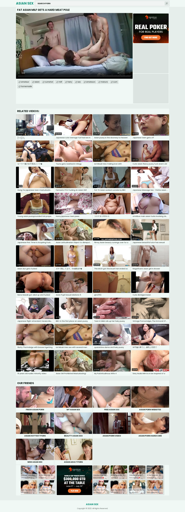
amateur (25, 82)
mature (104, 82)
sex (79, 82)
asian (37, 82)
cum (115, 82)
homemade (26, 86)
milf (60, 82)
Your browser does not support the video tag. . (74, 46)
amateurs (90, 82)
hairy (70, 82)
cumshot (49, 82)
